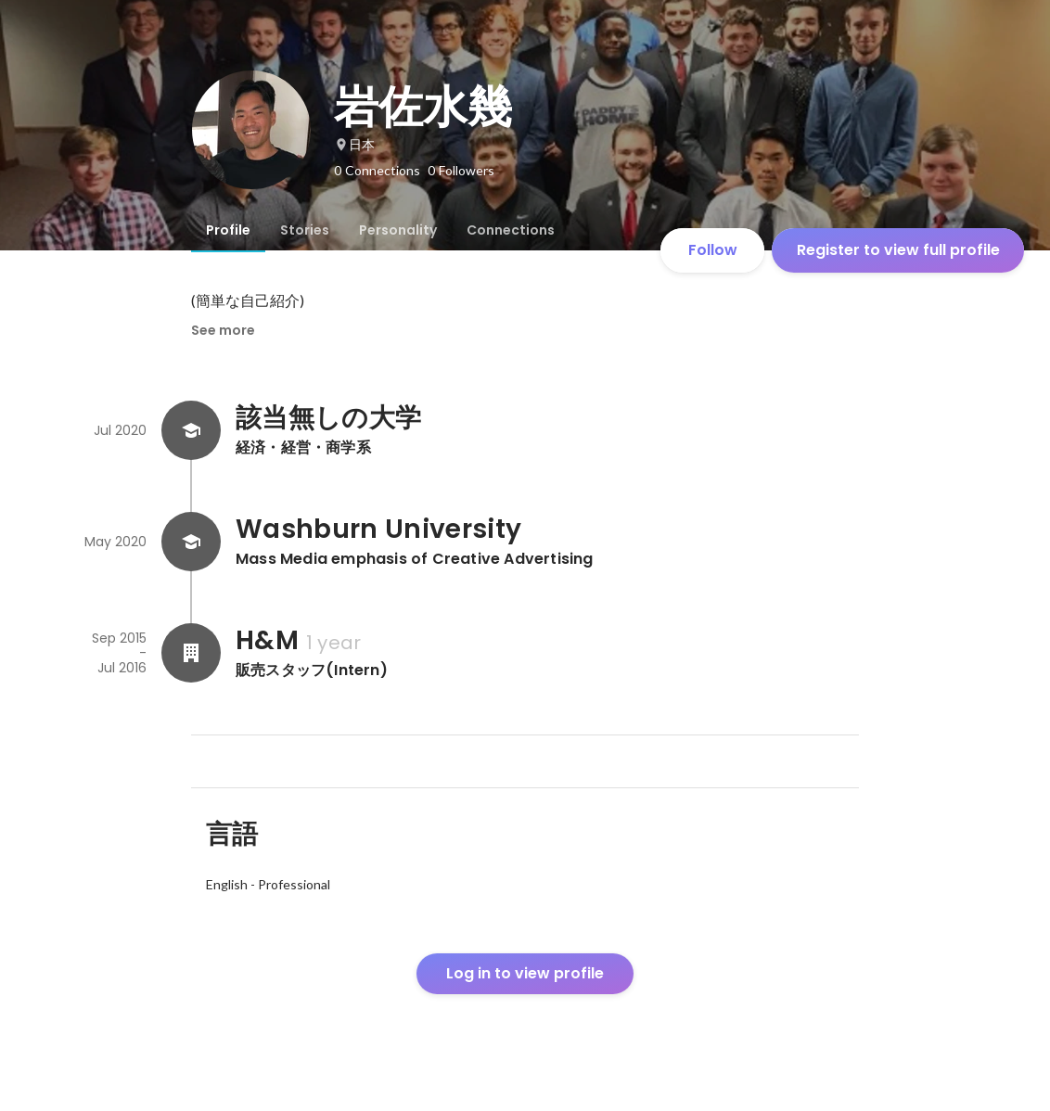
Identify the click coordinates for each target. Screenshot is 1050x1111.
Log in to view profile (525, 973)
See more (223, 330)
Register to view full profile (898, 250)
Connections (511, 230)
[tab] (228, 230)
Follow (712, 250)
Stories (304, 230)
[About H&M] (191, 653)
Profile (228, 230)
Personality (398, 230)
